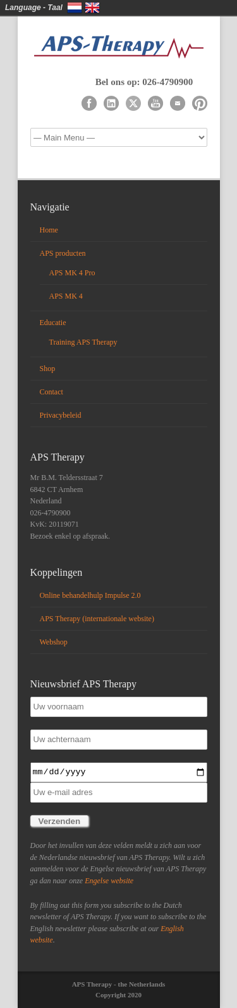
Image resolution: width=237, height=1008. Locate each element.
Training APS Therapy (83, 342)
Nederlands (74, 7)
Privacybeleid (61, 415)
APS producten (63, 253)
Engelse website (109, 880)
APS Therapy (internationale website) (97, 618)
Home (49, 230)
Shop (48, 368)
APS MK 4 (66, 296)
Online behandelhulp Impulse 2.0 (90, 595)
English (92, 7)
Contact (51, 391)
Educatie (53, 322)
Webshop (54, 642)
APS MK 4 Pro (72, 272)
